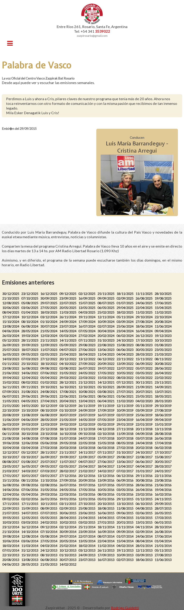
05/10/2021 (106, 387)
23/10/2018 (49, 434)
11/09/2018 (125, 434)
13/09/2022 (125, 364)
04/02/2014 (125, 546)
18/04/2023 (87, 354)
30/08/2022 (163, 364)
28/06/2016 (144, 485)
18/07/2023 (30, 350)
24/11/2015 (163, 499)
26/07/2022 (87, 368)
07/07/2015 (49, 513)
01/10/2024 (49, 322)
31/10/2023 (106, 340)
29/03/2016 (49, 494)
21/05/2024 (49, 331)
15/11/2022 (144, 359)
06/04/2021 (106, 401)
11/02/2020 (125, 401)
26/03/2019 (11, 424)
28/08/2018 (163, 434)
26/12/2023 (144, 336)
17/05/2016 (87, 490)
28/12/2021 (68, 382)
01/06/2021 (125, 396)
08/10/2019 (49, 410)
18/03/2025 (49, 312)
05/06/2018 (49, 443)
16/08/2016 (11, 485)
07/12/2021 (125, 382)
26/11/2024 (68, 317)
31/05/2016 (49, 490)
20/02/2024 (106, 336)
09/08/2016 (30, 485)
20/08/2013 (11, 560)
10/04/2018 (11, 448)
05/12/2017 (30, 452)
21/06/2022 (11, 373)
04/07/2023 (68, 350)
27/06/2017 (106, 462)
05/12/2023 (11, 340)
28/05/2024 (30, 331)
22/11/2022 (125, 359)
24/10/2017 (144, 452)
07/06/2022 (49, 373)
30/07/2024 (49, 326)
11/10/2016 (49, 480)
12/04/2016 (11, 494)
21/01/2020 (11, 406)
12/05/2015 (30, 518)
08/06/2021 (106, 396)
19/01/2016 (68, 499)
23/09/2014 (87, 532)
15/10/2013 (30, 555)
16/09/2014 (106, 532)
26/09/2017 (49, 457)
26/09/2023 (11, 345)
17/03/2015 (163, 518)
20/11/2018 (144, 429)
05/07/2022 (144, 368)
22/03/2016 (68, 494)
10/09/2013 (125, 555)
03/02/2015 (87, 522)
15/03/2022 (106, 378)
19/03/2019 (30, 424)
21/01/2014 (163, 546)
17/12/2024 (11, 317)
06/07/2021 (11, 396)
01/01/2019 (30, 429)
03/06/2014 (30, 541)
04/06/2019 (30, 420)
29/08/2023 (87, 345)
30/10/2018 (30, 434)
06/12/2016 (125, 476)
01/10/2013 (68, 555)
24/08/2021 (49, 392)
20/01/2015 (125, 522)
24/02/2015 (49, 522)
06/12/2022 (106, 359)
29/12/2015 (125, 499)
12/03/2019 (49, 424)
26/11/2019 (87, 406)
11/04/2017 (125, 466)
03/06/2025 (30, 308)
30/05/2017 (163, 462)
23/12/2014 (11, 527)
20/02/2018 (144, 448)
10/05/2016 (106, 490)
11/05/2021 (11, 401)
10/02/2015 (68, 522)
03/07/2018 (144, 438)
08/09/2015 (49, 508)
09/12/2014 (49, 527)
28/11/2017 (49, 452)
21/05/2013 (49, 564)
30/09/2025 (49, 298)
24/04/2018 (144, 443)
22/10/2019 (11, 410)
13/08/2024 (11, 326)
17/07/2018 (106, 438)
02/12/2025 (87, 294)
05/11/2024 (125, 317)
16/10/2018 (68, 434)
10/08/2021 (87, 392)
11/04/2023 (106, 354)
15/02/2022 (11, 382)
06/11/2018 (11, 434)
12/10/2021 (87, 387)
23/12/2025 (30, 294)
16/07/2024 (87, 326)
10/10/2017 (11, 457)
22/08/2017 (144, 457)
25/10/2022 (30, 364)
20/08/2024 (163, 322)
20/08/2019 (11, 415)
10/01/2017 (30, 476)
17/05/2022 (106, 373)
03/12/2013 (87, 550)
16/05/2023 (11, 354)
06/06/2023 (125, 350)
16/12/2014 (30, 527)
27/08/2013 (163, 555)
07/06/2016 (30, 490)
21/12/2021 (87, 382)
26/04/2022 (163, 373)
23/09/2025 (68, 298)
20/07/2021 (144, 392)
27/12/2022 (49, 359)
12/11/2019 (125, 406)
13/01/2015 (144, 522)
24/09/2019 (87, 410)
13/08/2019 (30, 415)
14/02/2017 (106, 471)
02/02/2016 (30, 499)
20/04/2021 (68, 401)
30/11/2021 (144, 382)
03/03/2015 (30, 522)
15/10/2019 (30, 410)
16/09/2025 (87, 298)
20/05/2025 (68, 308)
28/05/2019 (49, 420)
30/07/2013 (68, 560)
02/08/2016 (49, 485)
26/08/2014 (163, 532)
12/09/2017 (87, 457)
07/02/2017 (125, 471)
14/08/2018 (30, 438)
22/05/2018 (87, 443)
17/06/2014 (163, 536)
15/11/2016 (11, 480)
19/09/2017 (68, 457)
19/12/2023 (163, 336)
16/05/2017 (30, 466)
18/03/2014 (11, 546)
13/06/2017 (125, 462)
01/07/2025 (125, 303)
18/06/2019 (163, 415)
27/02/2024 (87, 336)
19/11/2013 (125, 550)
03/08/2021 (106, 392)
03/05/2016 (125, 490)
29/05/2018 (68, 443)
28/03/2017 (163, 466)
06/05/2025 (106, 308)
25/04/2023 (68, 354)
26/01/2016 (49, 499)
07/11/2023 (87, 340)
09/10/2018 (87, 434)
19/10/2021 (49, 387)
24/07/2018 (87, 438)
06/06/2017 (144, 462)
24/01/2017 (163, 471)
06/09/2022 (144, 364)
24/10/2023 (125, 340)
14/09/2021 (163, 387)
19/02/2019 (68, 424)
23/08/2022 (11, 368)
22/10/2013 (11, 555)
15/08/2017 (163, 457)
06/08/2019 (49, 415)
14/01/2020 (30, 406)
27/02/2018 (125, 448)
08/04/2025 (11, 312)
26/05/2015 (163, 513)
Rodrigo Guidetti (125, 608)
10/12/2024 (30, 317)
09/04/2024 (163, 331)
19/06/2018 (11, 443)
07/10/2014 (49, 532)
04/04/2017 (144, 466)
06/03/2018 (106, 448)
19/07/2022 (106, 368)
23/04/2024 (125, 331)
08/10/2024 (30, 322)
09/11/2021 (30, 387)
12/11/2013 (144, 550)
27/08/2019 (163, 410)
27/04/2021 (49, 401)
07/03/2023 (30, 359)
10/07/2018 (125, 438)
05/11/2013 (163, 550)
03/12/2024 (49, 317)
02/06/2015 (144, 513)
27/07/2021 (125, 392)
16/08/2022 (30, 368)
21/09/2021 (144, 387)
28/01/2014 (144, 546)
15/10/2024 (11, 322)
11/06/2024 (163, 326)
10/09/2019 (125, 410)
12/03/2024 (49, 336)
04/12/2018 (106, 429)
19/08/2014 (11, 536)
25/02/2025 (106, 312)
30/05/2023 (144, 350)
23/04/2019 (125, 420)
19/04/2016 (163, 490)
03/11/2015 (68, 504)
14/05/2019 (87, 420)
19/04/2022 (11, 378)
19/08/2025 (163, 298)
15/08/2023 (125, 345)
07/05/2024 (87, 331)
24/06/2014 (144, 536)
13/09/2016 (106, 480)
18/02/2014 (87, 546)
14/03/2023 (11, 359)
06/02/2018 (163, 448)
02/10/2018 (106, 434)
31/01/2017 (144, 471)
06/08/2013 (49, 560)
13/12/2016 (106, 476)
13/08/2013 (30, 560)
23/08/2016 (163, 480)
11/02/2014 (106, 546)
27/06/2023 (87, 350)
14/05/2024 (68, 331)
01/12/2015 (144, 499)
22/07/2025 (68, 303)
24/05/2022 (87, 373)
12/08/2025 (11, 303)
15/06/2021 (87, 396)
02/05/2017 (68, 466)
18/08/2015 (106, 508)
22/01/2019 (144, 424)
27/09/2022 (87, 364)
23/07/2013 (87, 560)
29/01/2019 (125, 424)
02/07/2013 (125, 560)
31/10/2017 (125, 452)
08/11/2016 (30, 480)
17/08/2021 (68, 392)
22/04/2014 (106, 541)
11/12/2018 (87, 429)
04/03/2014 (49, 546)
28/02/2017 (68, 471)
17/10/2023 (144, 340)
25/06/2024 (125, 326)
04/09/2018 (144, 434)
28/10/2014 (163, 527)
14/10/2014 (30, 532)
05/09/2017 (106, 457)
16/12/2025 (49, 294)
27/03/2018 (49, 448)
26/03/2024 (11, 336)
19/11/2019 (106, 406)
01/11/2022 (11, 364)
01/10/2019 (68, 410)
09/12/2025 (68, 294)
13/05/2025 (87, 308)
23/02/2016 (144, 494)
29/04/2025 (125, 308)
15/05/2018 (106, 443)
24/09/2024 (68, 322)
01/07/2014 (125, 536)
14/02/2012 (68, 564)
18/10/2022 (49, 364)
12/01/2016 (87, 499)
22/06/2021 (68, 396)
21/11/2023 (49, 340)
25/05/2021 (144, 396)
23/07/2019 (87, 415)
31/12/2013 (30, 550)
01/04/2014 (163, 541)
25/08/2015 (87, 508)
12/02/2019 (87, 424)
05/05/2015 (49, 518)
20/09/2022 (106, 364)
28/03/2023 (144, 354)
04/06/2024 (11, 331)
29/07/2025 (49, 303)
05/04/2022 (49, 378)
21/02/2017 (87, 471)
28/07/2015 (163, 508)
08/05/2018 (125, 443)
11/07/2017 (68, 462)
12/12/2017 (11, 452)
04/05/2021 (30, 401)
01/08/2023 (163, 345)
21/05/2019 (68, 420)
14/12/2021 (106, 382)
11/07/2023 (49, 350)
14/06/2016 (11, 490)
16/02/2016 (163, 494)
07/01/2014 (11, 550)
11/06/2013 (163, 560)
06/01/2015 (163, 522)
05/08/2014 (49, 536)
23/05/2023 (163, 350)
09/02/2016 (11, 499)
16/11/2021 (11, 387)
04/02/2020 (144, 401)
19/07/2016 (87, 485)
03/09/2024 (125, 322)
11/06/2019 (11, 420)
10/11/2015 (49, 504)
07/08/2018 (49, 438)
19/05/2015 (11, 518)
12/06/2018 (30, 443)
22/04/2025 (144, 308)
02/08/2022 (68, 368)
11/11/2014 (125, 527)
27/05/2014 (49, 541)
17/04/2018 (163, 443)
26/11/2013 (106, 550)
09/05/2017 (49, 466)
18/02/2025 (125, 312)
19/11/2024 (87, 317)
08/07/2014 (106, 536)
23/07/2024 (68, 326)
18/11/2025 (125, 294)
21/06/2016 (163, 485)
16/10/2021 (68, 387)
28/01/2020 (163, 401)
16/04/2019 (144, 420)
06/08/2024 (30, 326)
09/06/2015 (125, 513)
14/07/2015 (30, 513)
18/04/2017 (106, 466)
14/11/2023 (68, 340)
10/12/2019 (49, 406)
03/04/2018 (30, 448)
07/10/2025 (30, 298)
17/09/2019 (106, 410)
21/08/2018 (11, 438)
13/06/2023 (106, 350)
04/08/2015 (144, 508)
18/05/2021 (163, 396)
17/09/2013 (106, 555)
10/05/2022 (125, 373)
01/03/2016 (125, 494)
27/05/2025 (49, 308)
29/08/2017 (125, 457)
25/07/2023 (11, 350)
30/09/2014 (68, 532)
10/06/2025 (11, 308)
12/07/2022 (125, 368)
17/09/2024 (87, 322)
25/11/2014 (87, 527)
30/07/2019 (68, 415)
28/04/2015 (68, 518)
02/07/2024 (106, 326)
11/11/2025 (144, 294)
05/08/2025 (30, 303)
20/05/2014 (68, 541)
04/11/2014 (144, 527)
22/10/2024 (163, 317)
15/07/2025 (87, 303)
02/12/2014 (68, 527)
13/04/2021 (87, 401)
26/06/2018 (163, 438)
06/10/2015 (144, 504)
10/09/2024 (106, 322)
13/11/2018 (163, 429)
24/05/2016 (68, 490)
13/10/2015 (125, 504)
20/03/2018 (68, 448)
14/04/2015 (106, 518)
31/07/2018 (68, 438)
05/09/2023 (68, 345)
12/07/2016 (106, 485)
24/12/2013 (49, 550)
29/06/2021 (30, 396)
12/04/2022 (30, 378)
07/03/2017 (49, 471)
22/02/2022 (163, 378)
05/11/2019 (144, 406)
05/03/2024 (68, 336)
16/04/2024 (144, 331)
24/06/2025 (144, 303)
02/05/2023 (49, 354)
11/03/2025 (68, 312)
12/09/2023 (49, 345)
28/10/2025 (163, 294)
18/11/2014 (106, 527)
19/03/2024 (30, 336)
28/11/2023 (30, 340)
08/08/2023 (144, 345)
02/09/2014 (144, 532)
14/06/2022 (30, 373)
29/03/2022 (68, 378)
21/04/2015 (87, 518)
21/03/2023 (163, 354)
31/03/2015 (144, 518)
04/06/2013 (11, 564)
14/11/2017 (87, 452)
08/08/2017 (11, 462)
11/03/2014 (30, 546)
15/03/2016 (87, 494)
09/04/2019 (163, 420)
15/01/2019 (163, 424)
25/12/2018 (49, 429)
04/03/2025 (87, 312)
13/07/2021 (163, 392)
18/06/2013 (144, 560)
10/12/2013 (68, 550)
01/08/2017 (30, 462)
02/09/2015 (68, 508)
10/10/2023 (163, 340)
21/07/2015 (11, 513)
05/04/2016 (30, 494)
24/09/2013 (87, 555)
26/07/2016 (68, 485)
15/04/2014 (125, 541)
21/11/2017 (68, 452)
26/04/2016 (144, 490)
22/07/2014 (87, 536)
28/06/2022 (163, 368)
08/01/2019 (11, 429)
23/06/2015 (87, 513)
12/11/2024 (106, 317)
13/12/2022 (87, 359)
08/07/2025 (106, 303)
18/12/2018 (68, 429)
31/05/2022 (68, 373)
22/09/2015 (11, 508)
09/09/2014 (125, 532)
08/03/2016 (106, 494)
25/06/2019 (144, 415)
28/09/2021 (125, 387)
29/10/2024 (144, 317)
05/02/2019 (106, 424)
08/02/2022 (30, 382)
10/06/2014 (11, 541)
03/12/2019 (68, 406)
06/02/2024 (125, 336)
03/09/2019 (144, 410)
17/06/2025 (163, 303)
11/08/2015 (125, 508)
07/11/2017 (106, 452)
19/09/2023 (30, 345)
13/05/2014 (87, 541)
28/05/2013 (30, 564)
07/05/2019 (106, 420)
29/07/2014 (68, 536)
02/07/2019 (125, 415)
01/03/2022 (144, 378)
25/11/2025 (106, 294)
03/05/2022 (144, 373)
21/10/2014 (11, 532)
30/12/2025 (11, 294)
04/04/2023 (125, 354)
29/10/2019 (163, 406)
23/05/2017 (11, 466)
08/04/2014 (144, 541)
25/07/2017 (49, 462)
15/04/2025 (163, 308)
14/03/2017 (30, 471)
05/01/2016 (106, 499)
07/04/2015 (125, 518)
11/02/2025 (144, 312)
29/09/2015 (163, 504)
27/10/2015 (87, 504)
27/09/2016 (68, 480)
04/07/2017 (87, 462)
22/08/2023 (106, 345)
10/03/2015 (11, 522)
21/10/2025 (11, 298)
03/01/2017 (49, 476)
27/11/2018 (125, 429)
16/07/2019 (106, 415)
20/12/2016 (87, 476)
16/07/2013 (106, 560)
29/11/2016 (144, 476)
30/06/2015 (68, 513)
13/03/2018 (87, 448)
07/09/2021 (11, 392)
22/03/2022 (87, 378)
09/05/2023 (30, 354)
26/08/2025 (144, 298)
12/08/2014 (30, 536)
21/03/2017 (11, 471)
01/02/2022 (49, 382)
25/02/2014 (68, 546)
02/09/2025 (125, 298)
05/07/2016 (125, 485)
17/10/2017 (163, 452)
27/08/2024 (144, 322)
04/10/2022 (68, 364)
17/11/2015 (11, 504)
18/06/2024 (144, 326)
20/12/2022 (68, 359)
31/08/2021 (30, 392)
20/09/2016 (87, 480)
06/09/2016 (125, 480)
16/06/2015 (106, 513)
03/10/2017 (30, 457)
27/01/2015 (106, 522)
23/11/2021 (163, 382)
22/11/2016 (163, 476)
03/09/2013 (144, 555)
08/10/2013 (49, 555)
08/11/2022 (163, 359)
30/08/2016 (144, 480)
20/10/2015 (106, 504)
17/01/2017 (11, 476)
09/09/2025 (106, 298)
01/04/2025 (30, 312)
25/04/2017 (87, 466)
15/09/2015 (30, 508)
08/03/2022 (125, 378)
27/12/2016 (68, 476)
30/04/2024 (106, 331)
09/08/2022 (49, 368)
